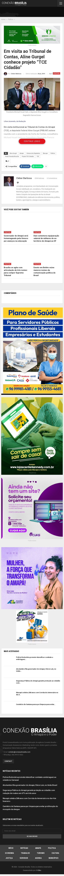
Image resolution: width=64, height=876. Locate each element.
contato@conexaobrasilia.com (19, 752)
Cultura (55, 853)
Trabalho (25, 853)
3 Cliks (38, 870)
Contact (8, 761)
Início (10, 848)
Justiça (9, 858)
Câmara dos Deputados (33, 153)
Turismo (41, 853)
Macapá (45, 153)
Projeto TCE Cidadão (28, 156)
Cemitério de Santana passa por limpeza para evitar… (35, 704)
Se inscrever (32, 836)
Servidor (24, 858)
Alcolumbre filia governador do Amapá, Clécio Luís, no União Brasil (30, 785)
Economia (9, 853)
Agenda (38, 858)
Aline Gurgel (13, 153)
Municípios (53, 858)
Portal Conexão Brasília (12, 156)
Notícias (24, 848)
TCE (38, 156)
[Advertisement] (34, 12)
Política (56, 73)
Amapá (22, 153)
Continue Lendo (32, 141)
